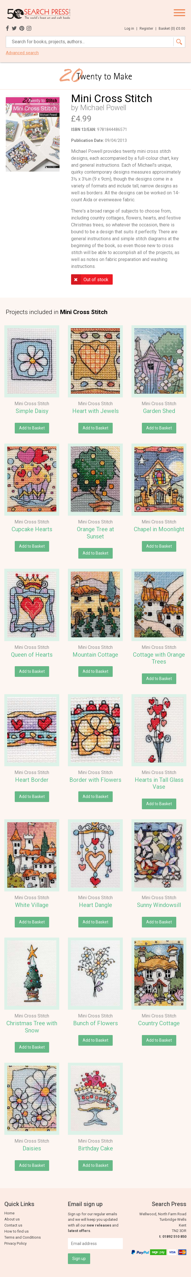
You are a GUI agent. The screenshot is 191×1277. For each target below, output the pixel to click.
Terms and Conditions (22, 1237)
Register (148, 29)
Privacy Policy (15, 1243)
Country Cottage (159, 1023)
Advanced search (22, 53)
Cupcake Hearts (32, 529)
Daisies (32, 1148)
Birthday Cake (95, 1148)
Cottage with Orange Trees (159, 658)
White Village (32, 905)
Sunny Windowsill (159, 905)
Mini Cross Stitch (31, 403)
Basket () (172, 29)
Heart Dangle (95, 905)
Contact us (13, 1225)
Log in (131, 29)
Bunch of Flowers (95, 1023)
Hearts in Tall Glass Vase (159, 783)
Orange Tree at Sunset (95, 533)
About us (12, 1219)
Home (9, 1213)
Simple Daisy (32, 410)
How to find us (16, 1231)
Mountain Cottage (95, 654)
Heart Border (32, 779)
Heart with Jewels (95, 410)
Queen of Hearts (32, 654)
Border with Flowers (95, 779)
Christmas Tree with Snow (31, 1027)
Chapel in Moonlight (159, 529)
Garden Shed (159, 410)
